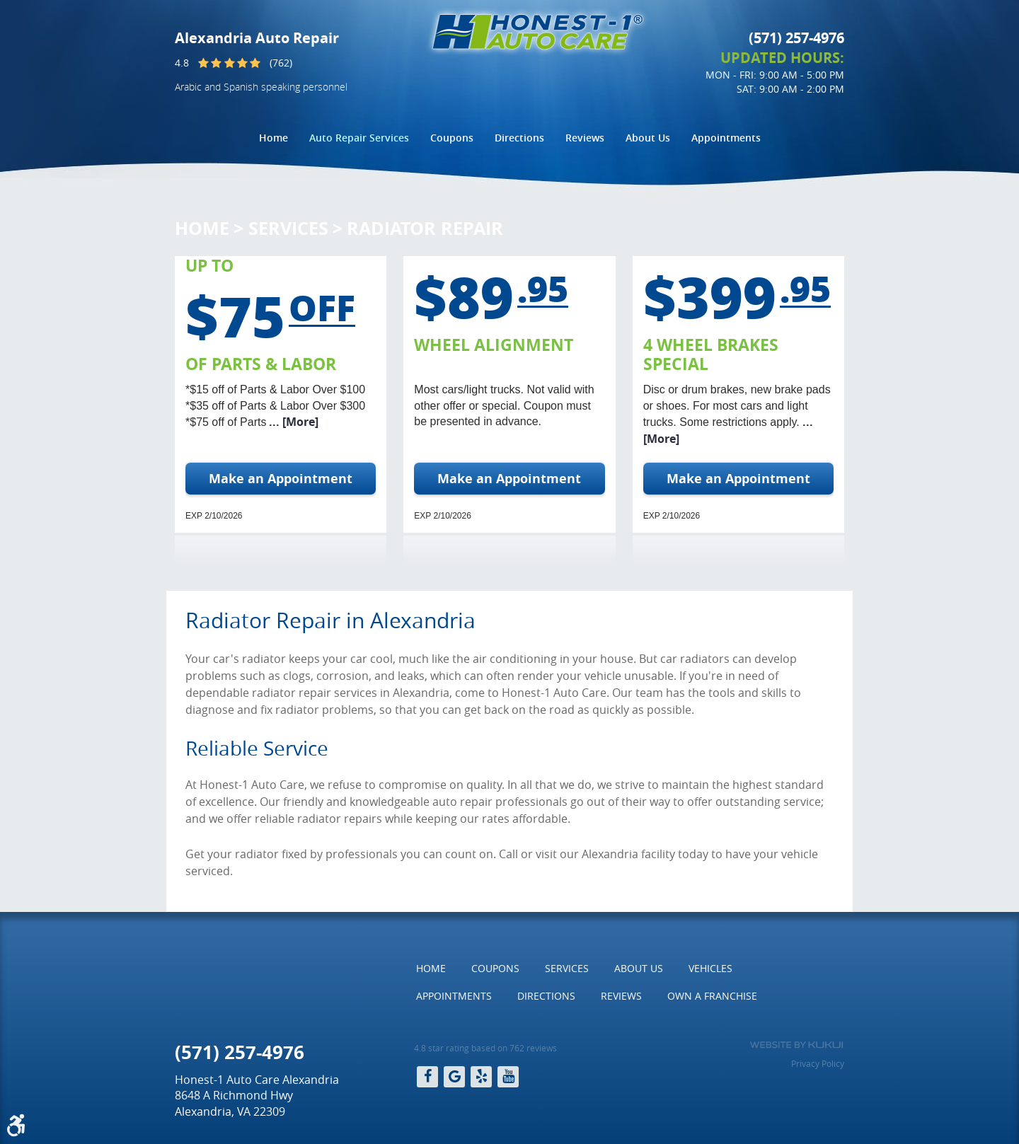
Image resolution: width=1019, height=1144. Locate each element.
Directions (519, 137)
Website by (796, 1045)
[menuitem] (273, 138)
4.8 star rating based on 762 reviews (485, 1047)
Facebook (427, 1076)
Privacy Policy (817, 1063)
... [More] (292, 421)
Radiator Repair (425, 228)
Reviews (584, 137)
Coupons (451, 137)
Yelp (481, 1076)
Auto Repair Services (359, 137)
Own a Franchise (712, 996)
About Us (648, 137)
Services (288, 228)
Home (273, 137)
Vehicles (710, 968)
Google (454, 1076)
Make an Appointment (280, 478)
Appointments (726, 137)
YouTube (508, 1076)
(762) (281, 62)
